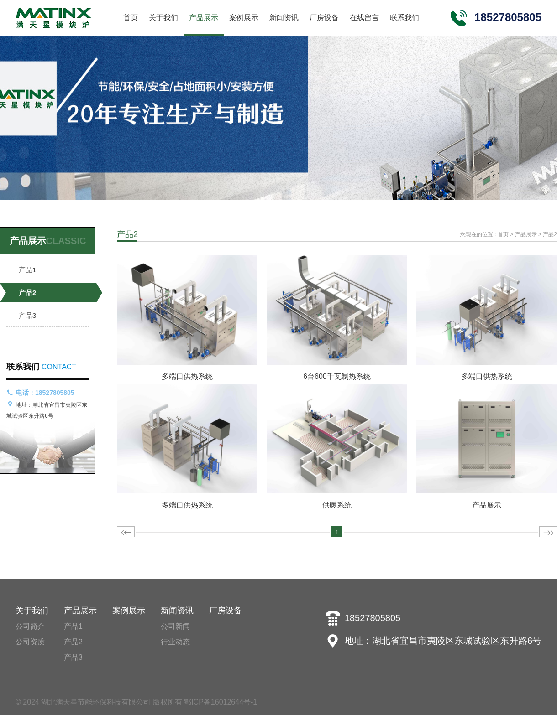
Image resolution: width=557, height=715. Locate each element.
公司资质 (30, 642)
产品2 (27, 292)
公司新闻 (175, 626)
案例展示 (243, 17)
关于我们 (163, 17)
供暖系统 (337, 505)
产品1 (27, 270)
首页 (130, 17)
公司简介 (30, 626)
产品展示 (203, 17)
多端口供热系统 (187, 376)
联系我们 (404, 17)
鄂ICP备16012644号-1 (220, 702)
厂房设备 (324, 17)
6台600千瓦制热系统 (337, 376)
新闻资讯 (284, 17)
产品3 (27, 315)
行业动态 (175, 642)
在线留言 (364, 17)
